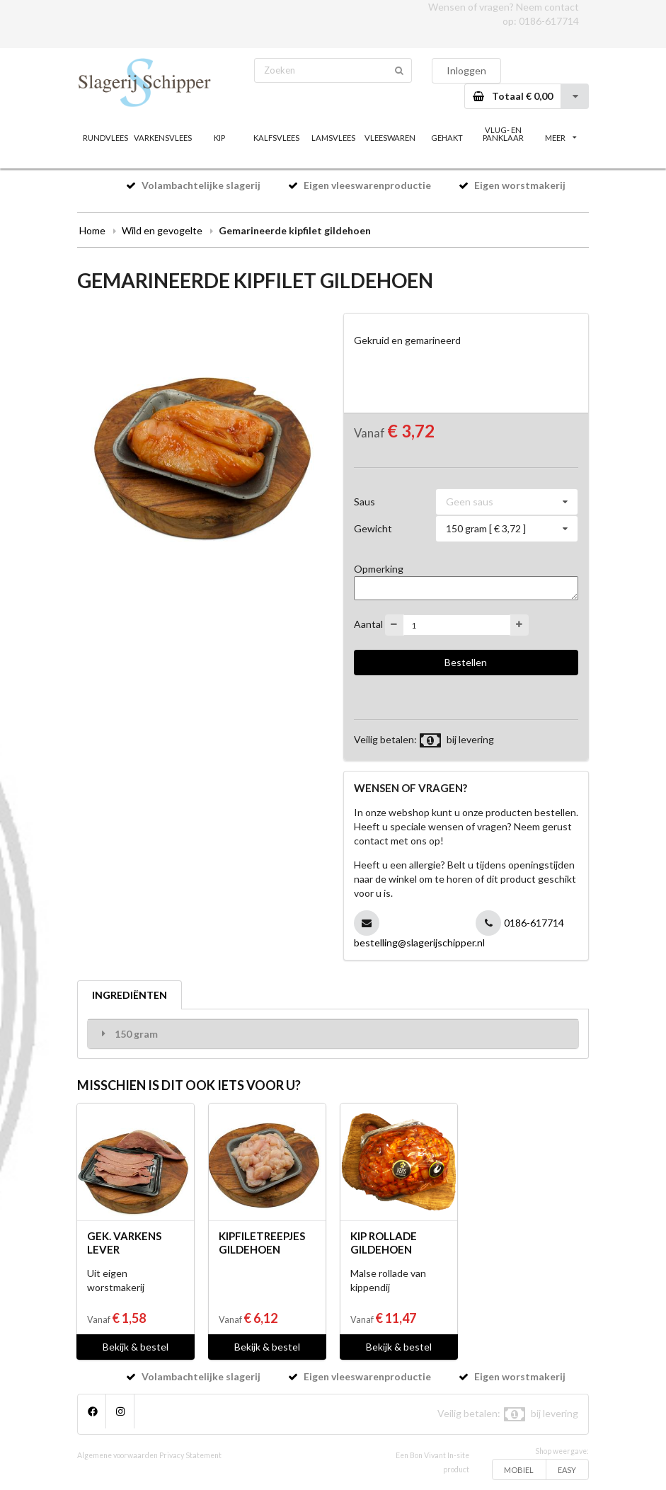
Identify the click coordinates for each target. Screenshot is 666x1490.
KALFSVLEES (276, 137)
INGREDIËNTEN (129, 995)
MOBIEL (519, 1469)
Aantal (368, 624)
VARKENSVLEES (162, 137)
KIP (219, 137)
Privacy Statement (190, 1455)
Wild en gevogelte (162, 230)
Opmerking (378, 569)
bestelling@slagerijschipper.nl (419, 942)
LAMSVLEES (333, 137)
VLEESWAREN (389, 137)
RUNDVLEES (105, 137)
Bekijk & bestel (135, 1347)
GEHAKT (447, 137)
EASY (567, 1469)
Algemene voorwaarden (117, 1455)
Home (92, 230)
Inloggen (466, 70)
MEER (560, 137)
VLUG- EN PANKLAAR (503, 133)
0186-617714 (549, 21)
